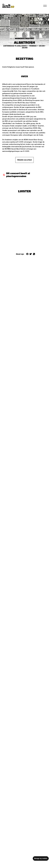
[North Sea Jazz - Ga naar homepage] (8, 6)
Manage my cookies (40, 858)
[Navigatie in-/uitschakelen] (45, 6)
